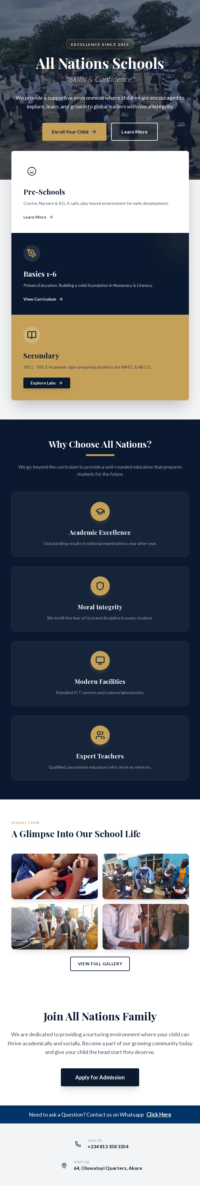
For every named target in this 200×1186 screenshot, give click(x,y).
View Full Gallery (100, 963)
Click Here (158, 1114)
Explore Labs (47, 382)
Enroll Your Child (74, 132)
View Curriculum (43, 299)
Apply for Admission (100, 1077)
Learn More (134, 131)
